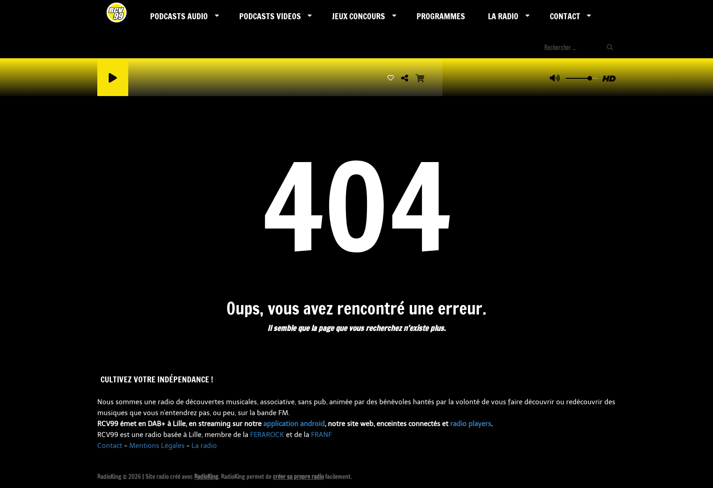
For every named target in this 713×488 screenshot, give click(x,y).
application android (294, 424)
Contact (565, 16)
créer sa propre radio (298, 477)
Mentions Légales (157, 446)
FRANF (321, 435)
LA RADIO (503, 16)
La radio (204, 446)
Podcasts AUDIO (179, 16)
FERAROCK (267, 435)
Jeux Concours (358, 16)
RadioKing (206, 477)
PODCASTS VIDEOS (270, 16)
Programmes (441, 16)
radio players (470, 424)
